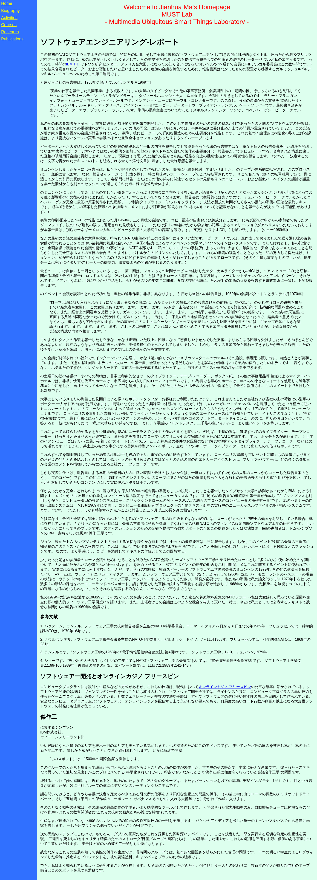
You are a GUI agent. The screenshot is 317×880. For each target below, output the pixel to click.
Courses (9, 25)
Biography (10, 10)
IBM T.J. (72, 64)
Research (10, 32)
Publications (12, 39)
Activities (9, 17)
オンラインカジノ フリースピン (225, 687)
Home (6, 3)
